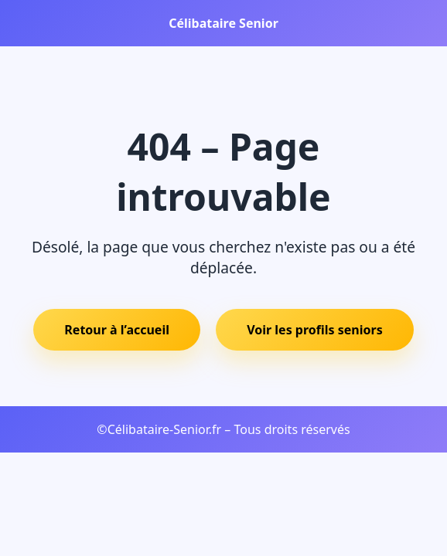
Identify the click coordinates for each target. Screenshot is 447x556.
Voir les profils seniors (315, 329)
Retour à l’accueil (116, 329)
